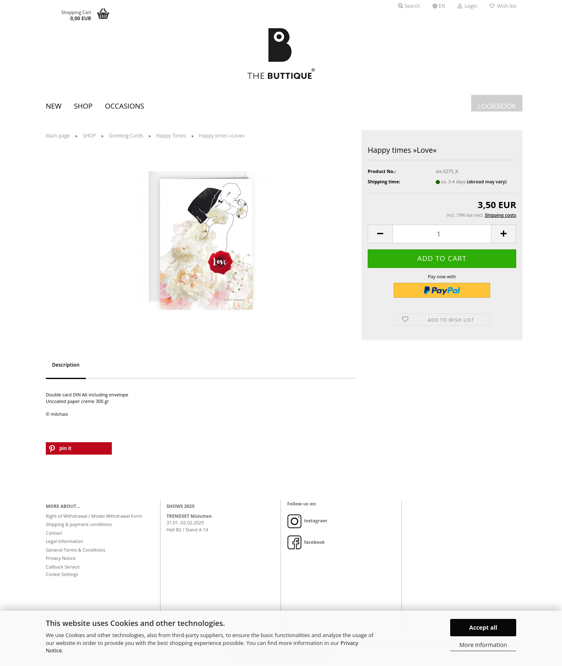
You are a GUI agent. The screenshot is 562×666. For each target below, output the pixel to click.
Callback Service (63, 567)
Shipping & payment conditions (79, 524)
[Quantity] (441, 234)
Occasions (124, 106)
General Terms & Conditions (75, 550)
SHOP (83, 106)
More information (483, 645)
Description (66, 364)
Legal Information (64, 541)
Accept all (483, 627)
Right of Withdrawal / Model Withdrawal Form (94, 516)
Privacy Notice (61, 558)
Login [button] (467, 5)
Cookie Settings (62, 574)
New (53, 106)
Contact (54, 533)
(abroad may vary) (486, 181)
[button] (438, 6)
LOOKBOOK (496, 106)
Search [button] (409, 5)
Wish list (502, 5)
